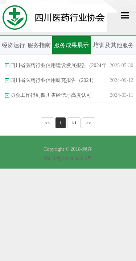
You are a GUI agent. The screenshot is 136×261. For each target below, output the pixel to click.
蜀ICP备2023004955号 (68, 158)
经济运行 (13, 45)
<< (47, 122)
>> (88, 122)
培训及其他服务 (113, 45)
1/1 (74, 122)
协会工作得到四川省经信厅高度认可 (50, 95)
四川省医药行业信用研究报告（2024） (53, 80)
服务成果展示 (71, 45)
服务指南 (39, 45)
